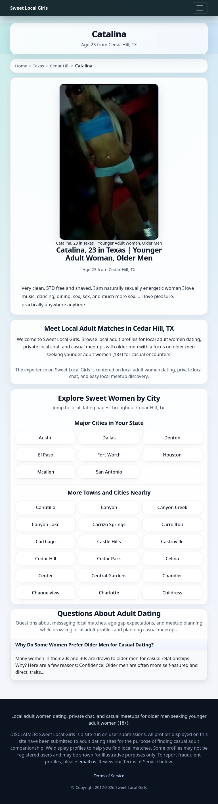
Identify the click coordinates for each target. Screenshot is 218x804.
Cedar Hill (59, 66)
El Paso (45, 455)
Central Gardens (109, 575)
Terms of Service (109, 775)
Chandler (172, 575)
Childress (172, 593)
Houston (172, 455)
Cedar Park (109, 558)
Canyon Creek (172, 507)
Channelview (45, 593)
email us (87, 761)
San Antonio (109, 472)
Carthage (46, 541)
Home (21, 66)
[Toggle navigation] (200, 8)
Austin (46, 438)
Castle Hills (109, 541)
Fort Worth (109, 455)
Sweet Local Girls (29, 8)
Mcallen (45, 472)
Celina (172, 558)
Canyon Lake (46, 524)
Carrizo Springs (109, 524)
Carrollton (172, 524)
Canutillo (45, 507)
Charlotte (109, 593)
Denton (172, 438)
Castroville (172, 541)
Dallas (109, 438)
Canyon (109, 507)
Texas (38, 66)
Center (45, 575)
